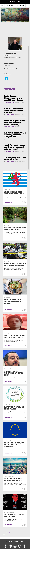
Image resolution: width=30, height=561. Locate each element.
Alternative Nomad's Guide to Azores (15, 229)
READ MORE (8, 202)
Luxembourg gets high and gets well (14, 193)
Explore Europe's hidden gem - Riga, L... (14, 480)
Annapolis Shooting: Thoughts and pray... (15, 264)
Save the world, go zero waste (14, 408)
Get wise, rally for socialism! (14, 515)
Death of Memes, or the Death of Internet (14, 445)
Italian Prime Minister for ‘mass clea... (13, 373)
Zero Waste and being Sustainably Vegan (13, 301)
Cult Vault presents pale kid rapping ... (14, 336)
